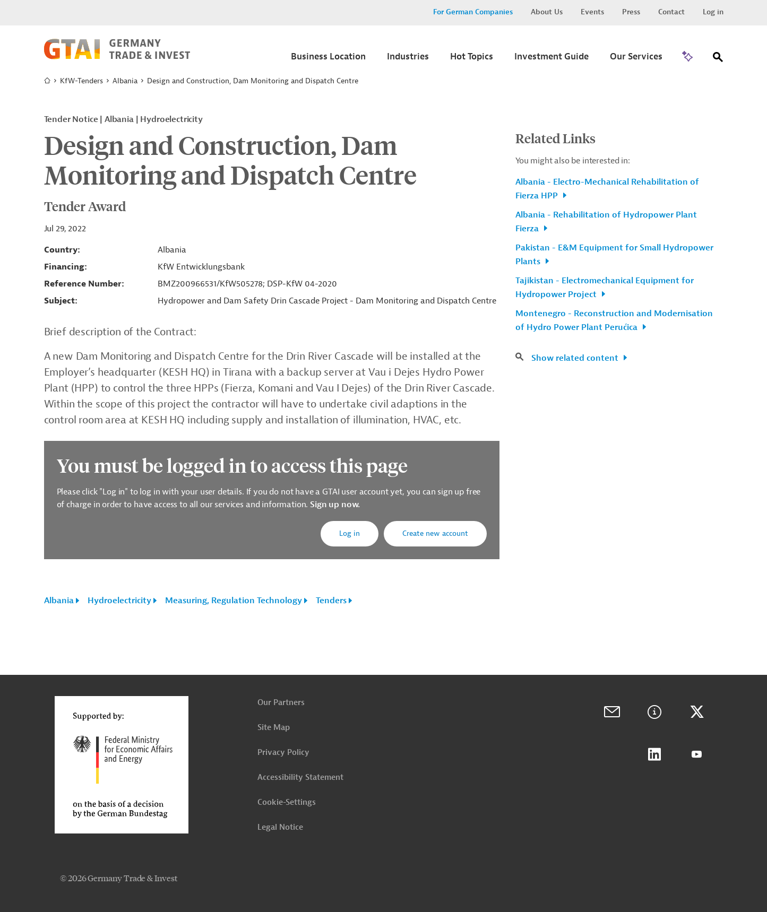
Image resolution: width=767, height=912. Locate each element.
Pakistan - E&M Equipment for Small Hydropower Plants (614, 254)
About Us (547, 11)
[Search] (718, 59)
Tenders (331, 600)
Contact (671, 11)
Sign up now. (334, 504)
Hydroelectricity (119, 600)
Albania (125, 80)
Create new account (435, 533)
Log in (713, 11)
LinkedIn (654, 754)
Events (592, 11)
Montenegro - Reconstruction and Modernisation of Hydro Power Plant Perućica (614, 320)
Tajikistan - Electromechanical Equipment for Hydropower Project (604, 287)
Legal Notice (280, 827)
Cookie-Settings (286, 802)
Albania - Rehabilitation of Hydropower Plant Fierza (606, 222)
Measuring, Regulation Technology (233, 600)
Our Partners (281, 703)
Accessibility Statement (300, 777)
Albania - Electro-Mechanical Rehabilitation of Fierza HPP (607, 189)
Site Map (273, 728)
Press (631, 11)
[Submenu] (328, 59)
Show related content (576, 358)
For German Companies (473, 11)
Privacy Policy (283, 753)
